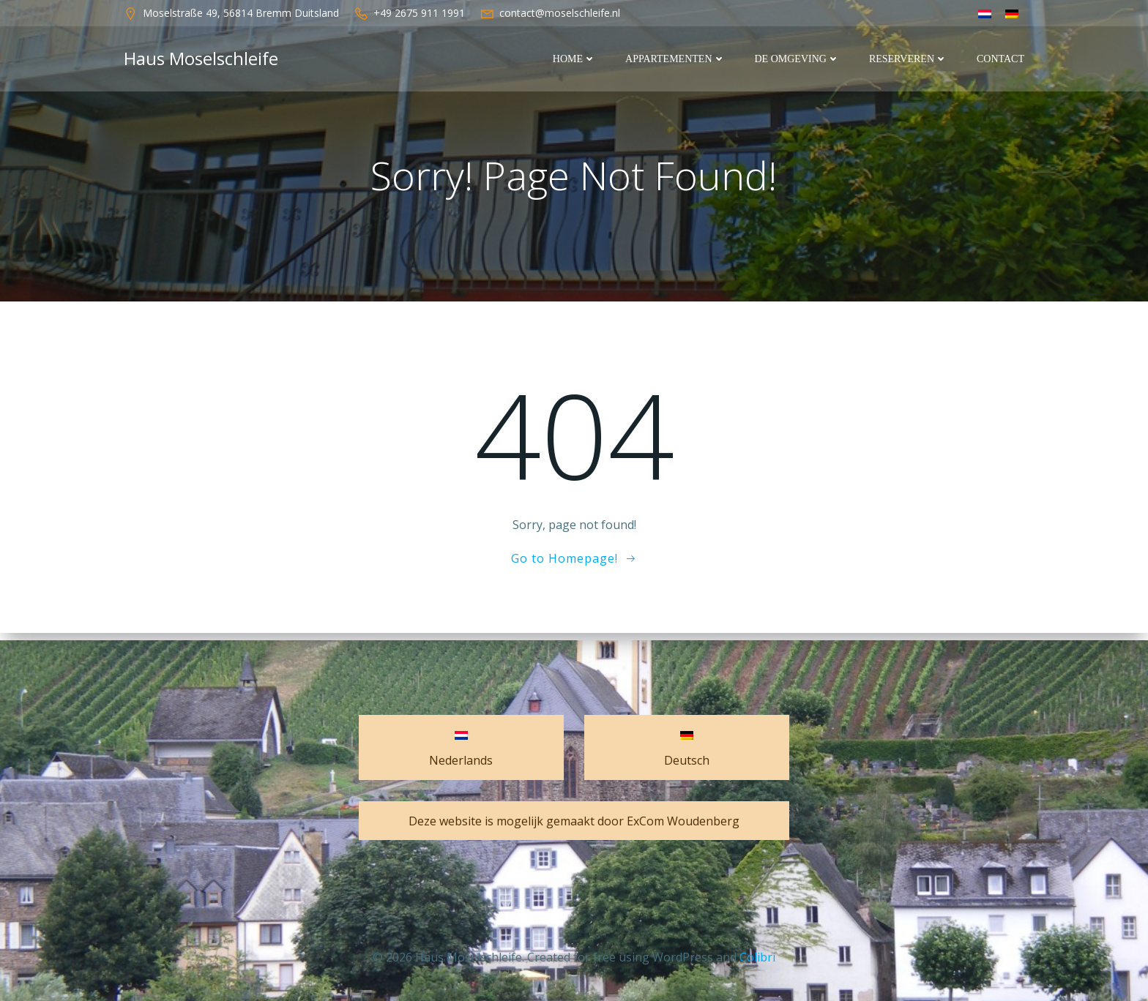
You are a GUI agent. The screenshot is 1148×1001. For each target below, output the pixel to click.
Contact (1001, 58)
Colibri (757, 957)
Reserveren (909, 58)
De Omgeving (798, 58)
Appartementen (676, 58)
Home (575, 58)
